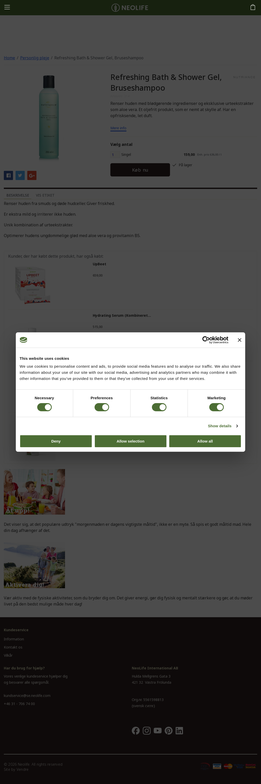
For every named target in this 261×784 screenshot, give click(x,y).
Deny (56, 441)
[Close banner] (239, 340)
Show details (220, 426)
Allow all (205, 441)
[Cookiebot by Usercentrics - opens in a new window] (206, 340)
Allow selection (130, 441)
